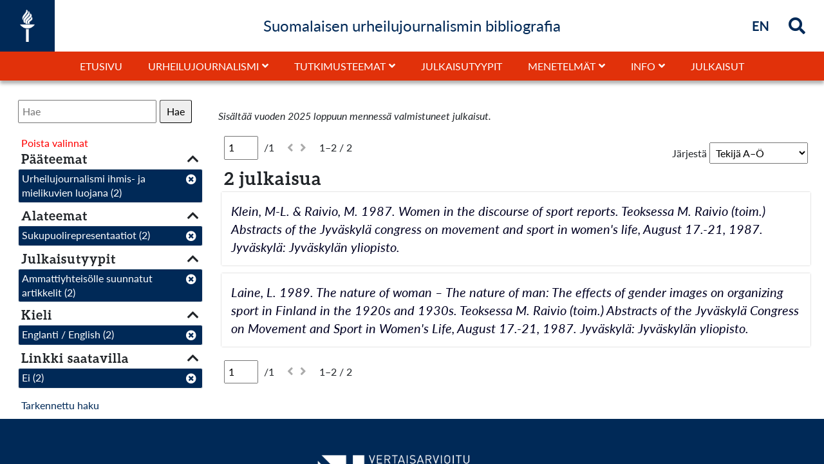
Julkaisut (717, 66)
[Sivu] (241, 147)
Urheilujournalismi (203, 66)
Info (643, 66)
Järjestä (689, 153)
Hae (176, 111)
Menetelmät (561, 66)
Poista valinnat (54, 143)
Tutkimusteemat (340, 66)
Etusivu (101, 66)
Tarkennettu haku (60, 405)
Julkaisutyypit (461, 66)
